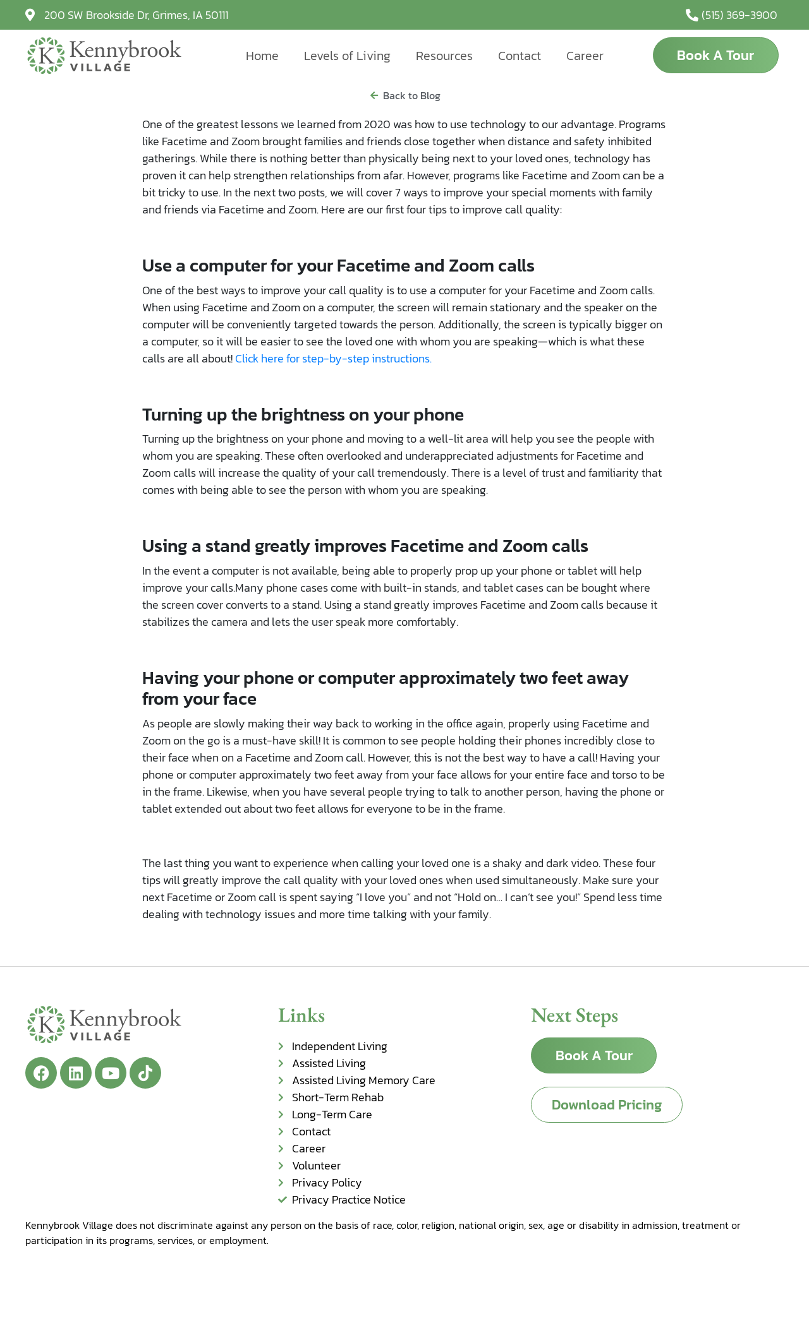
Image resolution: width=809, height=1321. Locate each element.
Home (262, 55)
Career (585, 55)
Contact (519, 55)
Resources (444, 55)
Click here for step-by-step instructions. (333, 358)
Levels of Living (347, 55)
